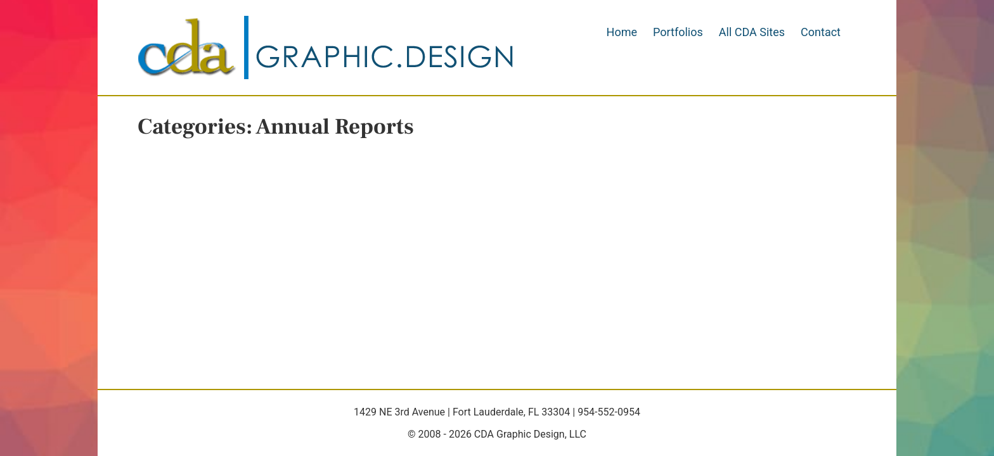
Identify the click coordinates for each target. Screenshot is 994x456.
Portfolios (678, 32)
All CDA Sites (752, 32)
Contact (821, 32)
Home (622, 32)
